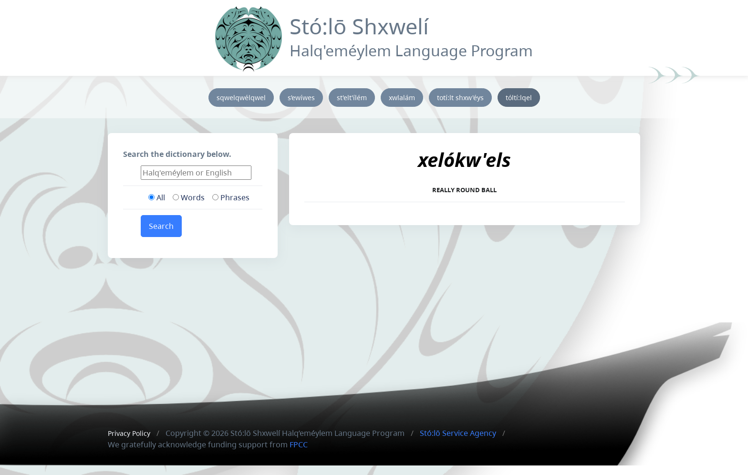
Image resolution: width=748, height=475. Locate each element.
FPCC (299, 444)
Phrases (230, 197)
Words (189, 197)
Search (161, 226)
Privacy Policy (129, 433)
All (156, 197)
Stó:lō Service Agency (458, 433)
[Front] (248, 37)
